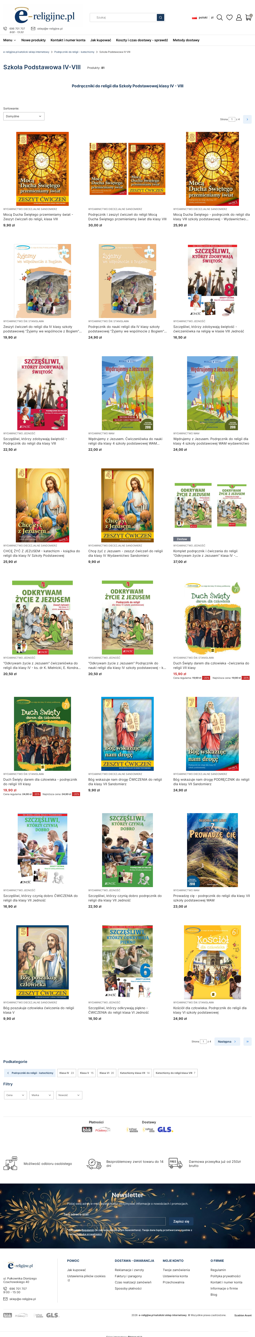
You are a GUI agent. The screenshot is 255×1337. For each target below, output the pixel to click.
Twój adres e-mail (75, 1214)
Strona (224, 119)
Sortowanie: (11, 108)
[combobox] (122, 17)
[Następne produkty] (227, 1041)
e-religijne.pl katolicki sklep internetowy (26, 51)
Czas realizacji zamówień (133, 1282)
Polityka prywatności (226, 1276)
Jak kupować (76, 1270)
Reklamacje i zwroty (129, 1270)
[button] (160, 17)
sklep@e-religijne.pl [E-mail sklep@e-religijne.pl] (50, 28)
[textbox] (23, 116)
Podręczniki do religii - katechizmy (74, 51)
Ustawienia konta (175, 1276)
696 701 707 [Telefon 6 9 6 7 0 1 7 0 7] (17, 28)
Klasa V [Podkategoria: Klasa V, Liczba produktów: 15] (86, 1073)
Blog (214, 1295)
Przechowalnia (173, 1282)
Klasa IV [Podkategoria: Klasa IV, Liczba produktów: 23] (66, 1073)
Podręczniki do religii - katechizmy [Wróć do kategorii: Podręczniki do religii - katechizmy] (29, 1073)
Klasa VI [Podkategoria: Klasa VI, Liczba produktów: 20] (107, 1073)
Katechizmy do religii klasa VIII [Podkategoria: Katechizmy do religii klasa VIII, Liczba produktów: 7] (175, 1073)
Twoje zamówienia (176, 1270)
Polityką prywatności (89, 1234)
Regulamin (88, 1230)
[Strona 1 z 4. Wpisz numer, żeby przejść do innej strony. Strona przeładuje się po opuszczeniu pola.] (232, 119)
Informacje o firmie (224, 1288)
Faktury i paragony (128, 1276)
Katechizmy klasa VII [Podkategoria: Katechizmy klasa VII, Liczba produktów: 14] (135, 1073)
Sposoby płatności (128, 1288)
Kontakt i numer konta (226, 1282)
